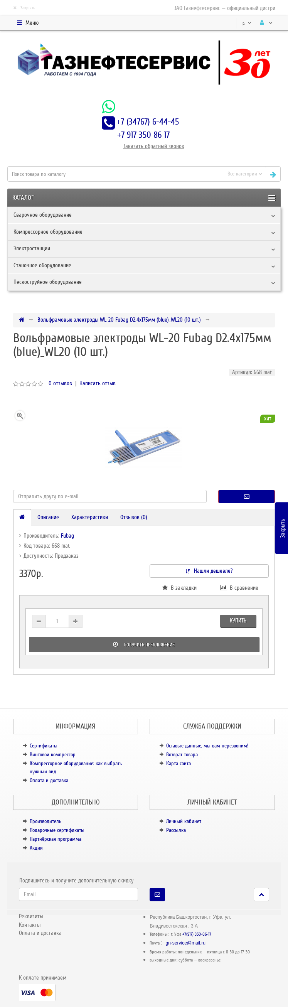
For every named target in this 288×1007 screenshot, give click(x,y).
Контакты (29, 924)
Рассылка (176, 830)
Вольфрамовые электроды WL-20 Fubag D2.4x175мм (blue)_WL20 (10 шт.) (119, 319)
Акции (36, 848)
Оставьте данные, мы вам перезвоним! (207, 745)
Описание (48, 517)
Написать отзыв (97, 383)
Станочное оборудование (42, 265)
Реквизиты (31, 916)
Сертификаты (43, 745)
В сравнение (239, 587)
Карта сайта (178, 763)
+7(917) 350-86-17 (196, 934)
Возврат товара (182, 754)
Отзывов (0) (133, 517)
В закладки (179, 587)
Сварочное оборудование (42, 214)
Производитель (45, 821)
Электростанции (31, 248)
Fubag (67, 535)
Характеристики (89, 517)
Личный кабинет (183, 821)
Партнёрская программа (55, 839)
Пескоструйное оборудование (47, 281)
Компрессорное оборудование (48, 231)
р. (247, 23)
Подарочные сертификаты (57, 830)
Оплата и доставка (49, 780)
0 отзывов (60, 383)
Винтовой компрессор (53, 754)
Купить (238, 620)
